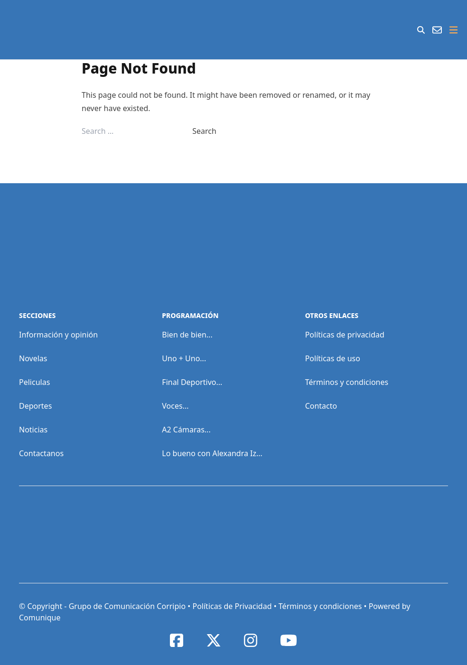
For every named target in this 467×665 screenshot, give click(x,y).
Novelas (33, 358)
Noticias (33, 429)
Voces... (175, 406)
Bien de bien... (187, 334)
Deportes (35, 406)
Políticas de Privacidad (231, 606)
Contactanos (41, 453)
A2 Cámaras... (186, 429)
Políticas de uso (332, 358)
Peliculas (34, 382)
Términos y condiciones (347, 382)
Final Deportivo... (192, 382)
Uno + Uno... (184, 358)
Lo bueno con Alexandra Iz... (212, 453)
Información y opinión (58, 334)
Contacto (321, 406)
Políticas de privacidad (344, 334)
